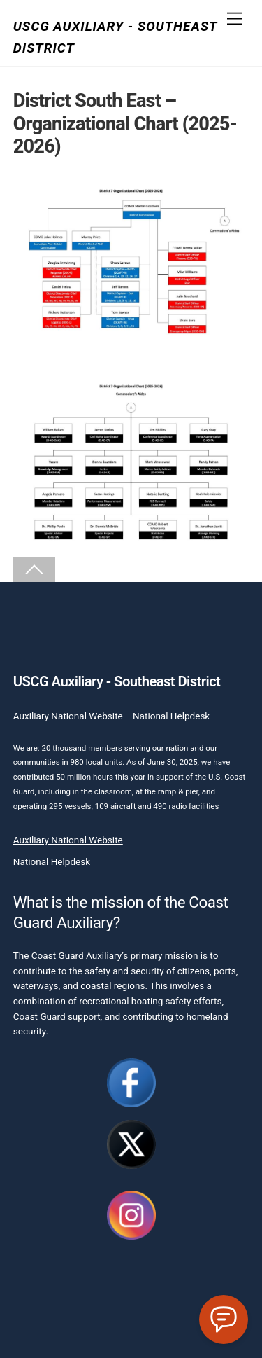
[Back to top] (34, 569)
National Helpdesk (171, 715)
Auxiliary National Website (68, 715)
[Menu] (235, 19)
